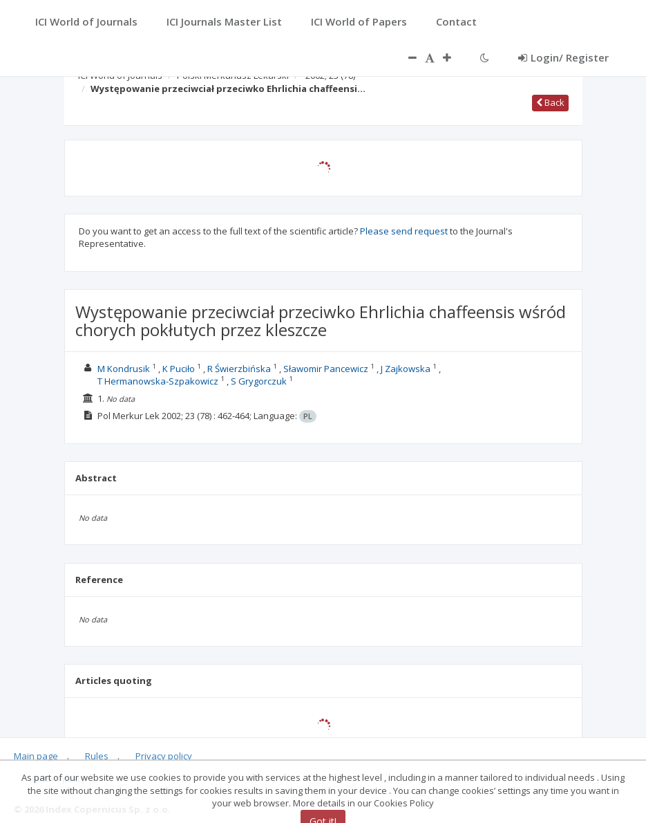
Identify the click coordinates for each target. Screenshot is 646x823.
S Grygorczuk (259, 381)
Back (550, 102)
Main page (36, 756)
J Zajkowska (405, 368)
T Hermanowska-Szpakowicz (157, 381)
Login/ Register (563, 57)
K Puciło (178, 368)
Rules (96, 756)
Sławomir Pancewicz (325, 368)
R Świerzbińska (239, 368)
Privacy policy (163, 756)
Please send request (404, 231)
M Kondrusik (123, 368)
